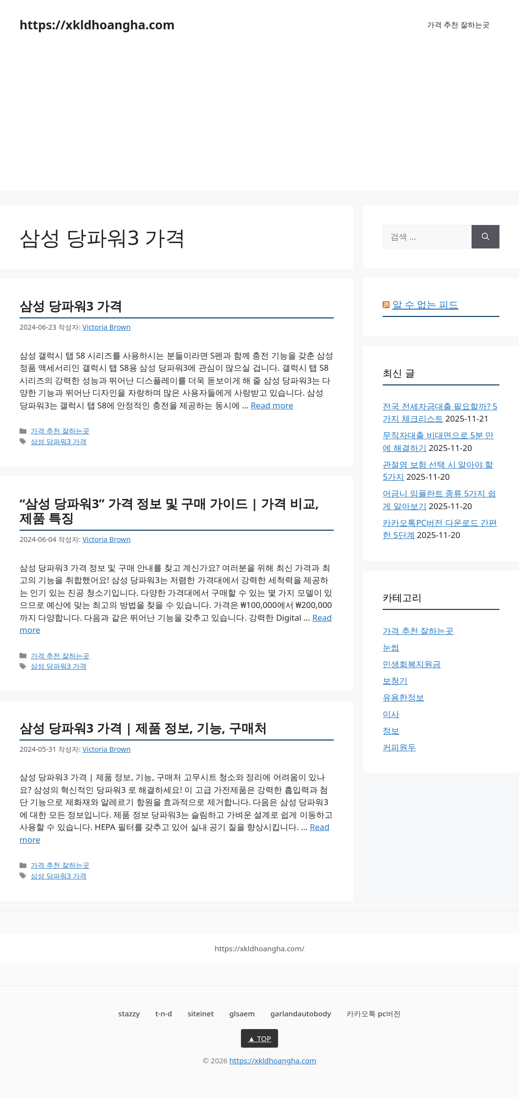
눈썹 (391, 647)
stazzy (129, 1013)
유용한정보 (403, 697)
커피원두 (399, 747)
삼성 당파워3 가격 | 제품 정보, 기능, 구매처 (143, 727)
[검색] (485, 236)
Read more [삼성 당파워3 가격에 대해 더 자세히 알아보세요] (272, 405)
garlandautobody (300, 1013)
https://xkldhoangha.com (97, 24)
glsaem (242, 1013)
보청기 (395, 680)
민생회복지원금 (412, 664)
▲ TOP (259, 1038)
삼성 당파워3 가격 (71, 305)
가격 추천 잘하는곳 (458, 24)
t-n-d (163, 1013)
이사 (391, 713)
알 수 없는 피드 (425, 304)
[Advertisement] (259, 122)
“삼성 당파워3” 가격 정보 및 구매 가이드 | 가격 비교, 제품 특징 (169, 511)
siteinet (201, 1013)
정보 (391, 730)
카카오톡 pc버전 (373, 1013)
